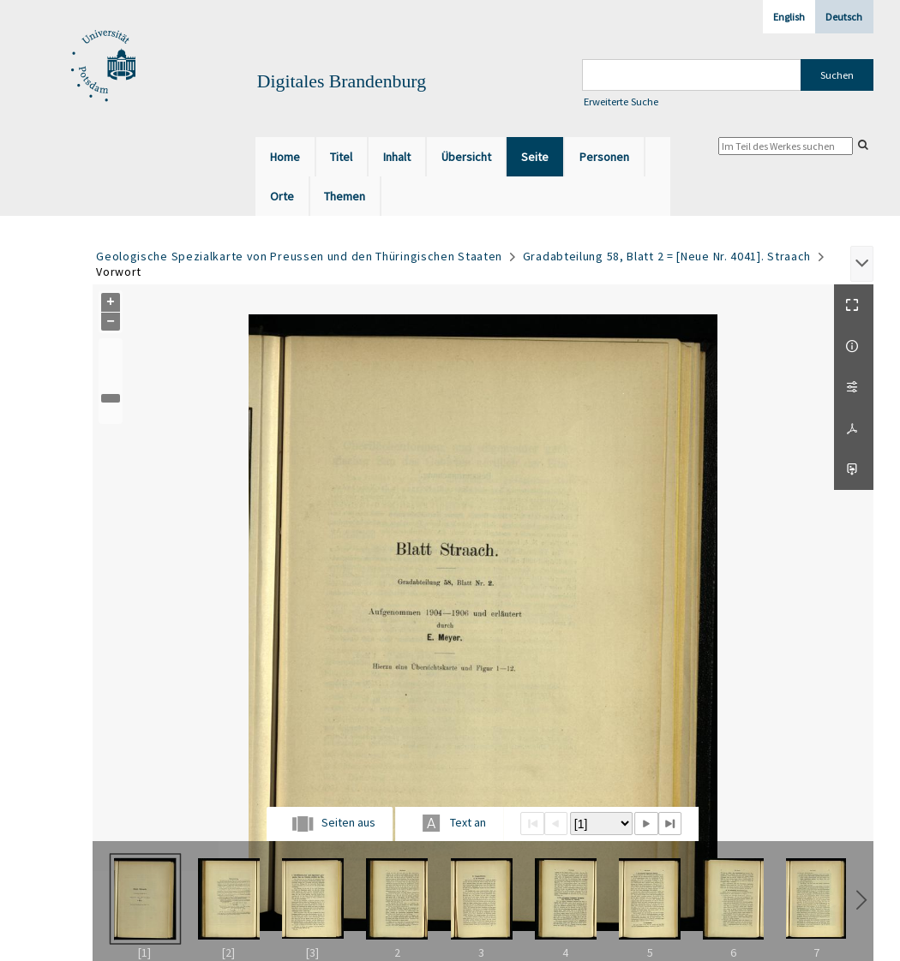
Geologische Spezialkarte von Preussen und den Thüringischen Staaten (299, 256)
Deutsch (843, 16)
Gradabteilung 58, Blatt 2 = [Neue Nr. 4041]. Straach (667, 256)
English (789, 16)
